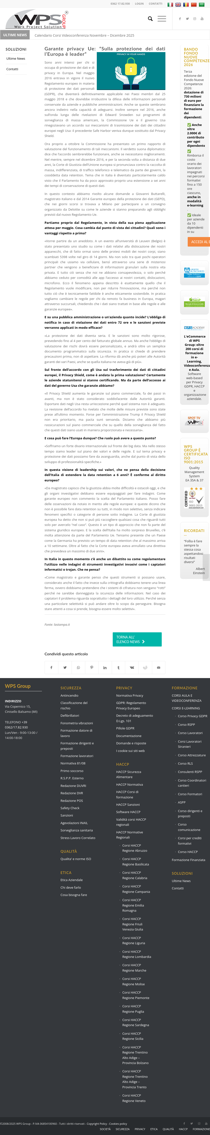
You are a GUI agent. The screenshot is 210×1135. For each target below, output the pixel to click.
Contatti (12, 69)
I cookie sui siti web (130, 751)
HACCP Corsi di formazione (127, 794)
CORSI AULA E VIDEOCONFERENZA (186, 698)
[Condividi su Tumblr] (118, 667)
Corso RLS (185, 763)
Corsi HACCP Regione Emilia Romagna (133, 905)
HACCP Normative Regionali (129, 835)
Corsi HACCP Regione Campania (136, 889)
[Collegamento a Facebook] (180, 18)
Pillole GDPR (125, 728)
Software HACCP (128, 812)
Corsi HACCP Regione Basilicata (135, 861)
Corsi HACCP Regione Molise (133, 981)
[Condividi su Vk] (131, 667)
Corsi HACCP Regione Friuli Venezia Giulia (132, 924)
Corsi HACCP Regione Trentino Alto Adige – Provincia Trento (135, 1079)
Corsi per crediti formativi (189, 840)
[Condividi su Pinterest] (92, 667)
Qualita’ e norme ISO (76, 859)
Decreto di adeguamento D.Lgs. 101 (134, 718)
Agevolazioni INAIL (74, 823)
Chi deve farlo (71, 887)
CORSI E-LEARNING (186, 708)
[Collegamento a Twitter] (187, 18)
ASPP (181, 802)
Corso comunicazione (189, 827)
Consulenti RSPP (190, 772)
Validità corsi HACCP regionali (131, 822)
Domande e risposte (131, 743)
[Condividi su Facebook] (51, 667)
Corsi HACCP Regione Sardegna (135, 1022)
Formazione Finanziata (188, 860)
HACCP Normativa (129, 784)
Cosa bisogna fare (74, 895)
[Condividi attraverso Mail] (158, 667)
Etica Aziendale (72, 880)
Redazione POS (72, 800)
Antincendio (69, 695)
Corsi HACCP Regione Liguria (133, 940)
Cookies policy (118, 1123)
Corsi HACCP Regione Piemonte (135, 995)
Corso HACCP (188, 852)
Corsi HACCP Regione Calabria (134, 875)
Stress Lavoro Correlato (78, 838)
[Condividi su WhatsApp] (78, 667)
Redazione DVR (72, 793)
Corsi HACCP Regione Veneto (134, 1098)
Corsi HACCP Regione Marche (134, 967)
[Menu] (159, 19)
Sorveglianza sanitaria (77, 830)
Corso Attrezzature (192, 755)
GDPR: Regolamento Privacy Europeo (131, 705)
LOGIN (139, 3)
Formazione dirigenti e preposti (77, 745)
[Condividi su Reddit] (145, 667)
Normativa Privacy (129, 695)
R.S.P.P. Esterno (72, 778)
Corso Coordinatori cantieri (192, 783)
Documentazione (128, 736)
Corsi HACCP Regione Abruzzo (134, 848)
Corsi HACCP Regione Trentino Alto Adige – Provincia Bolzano (135, 1055)
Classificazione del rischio (74, 705)
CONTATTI (155, 3)
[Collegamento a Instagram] (194, 18)
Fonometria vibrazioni (77, 723)
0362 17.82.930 (120, 3)
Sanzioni (67, 815)
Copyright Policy (97, 1123)
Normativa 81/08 (73, 763)
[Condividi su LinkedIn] (105, 667)
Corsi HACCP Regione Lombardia (136, 954)
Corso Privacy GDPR (192, 716)
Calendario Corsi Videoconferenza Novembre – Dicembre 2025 (84, 35)
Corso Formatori (190, 794)
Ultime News (15, 58)
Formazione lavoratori (77, 756)
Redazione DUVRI (73, 785)
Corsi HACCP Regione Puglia (133, 1008)
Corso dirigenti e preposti (190, 813)
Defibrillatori (70, 715)
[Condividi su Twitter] (65, 667)
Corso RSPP (186, 724)
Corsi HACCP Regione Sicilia (132, 1036)
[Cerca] (148, 19)
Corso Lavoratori (190, 733)
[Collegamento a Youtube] (202, 18)
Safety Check (70, 808)
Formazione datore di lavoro (76, 733)
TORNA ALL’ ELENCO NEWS (128, 639)
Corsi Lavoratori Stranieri (189, 744)
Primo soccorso (72, 771)
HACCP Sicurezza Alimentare (128, 774)
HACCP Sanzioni (128, 804)
